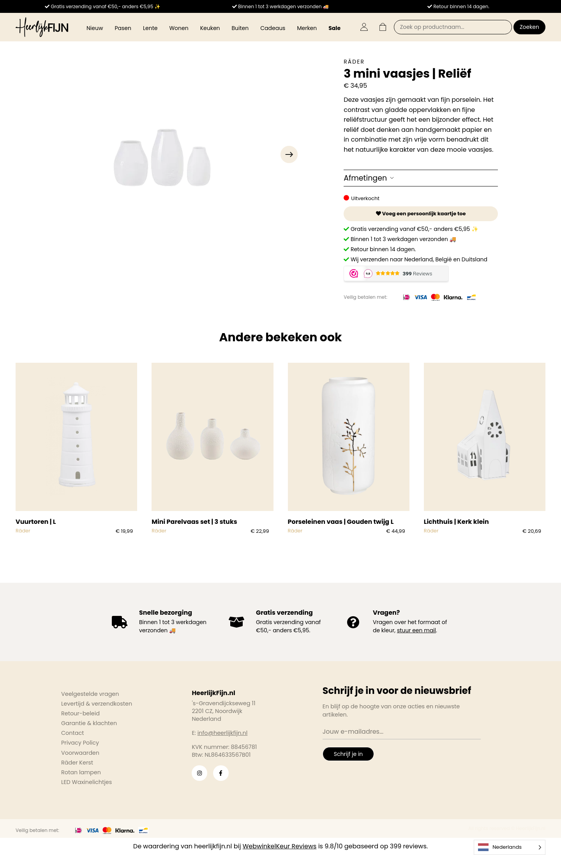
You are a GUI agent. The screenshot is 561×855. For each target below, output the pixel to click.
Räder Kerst (77, 762)
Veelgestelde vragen (90, 694)
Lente (150, 28)
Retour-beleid (80, 713)
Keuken (210, 28)
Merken (307, 28)
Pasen (123, 28)
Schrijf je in (348, 754)
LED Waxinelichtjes (86, 782)
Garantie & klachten (89, 723)
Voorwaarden (80, 753)
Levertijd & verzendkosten (96, 704)
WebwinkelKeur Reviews (280, 846)
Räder (354, 62)
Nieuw (94, 28)
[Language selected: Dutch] (509, 847)
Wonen (178, 28)
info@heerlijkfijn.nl (223, 733)
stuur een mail (416, 630)
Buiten (240, 28)
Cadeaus (272, 28)
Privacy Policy (80, 743)
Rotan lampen (81, 772)
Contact (72, 733)
